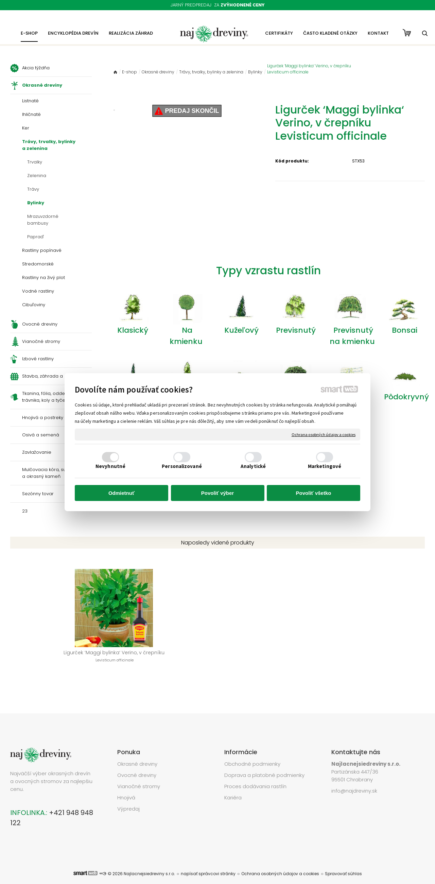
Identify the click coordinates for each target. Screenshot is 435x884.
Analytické (253, 466)
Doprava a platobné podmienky (264, 764)
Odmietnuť (121, 493)
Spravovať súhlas (343, 863)
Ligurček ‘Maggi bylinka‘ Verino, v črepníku (57, 659)
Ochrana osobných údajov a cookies (323, 434)
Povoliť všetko (313, 493)
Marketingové (324, 466)
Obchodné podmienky (252, 753)
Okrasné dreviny (137, 753)
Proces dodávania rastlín (256, 776)
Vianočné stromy (138, 776)
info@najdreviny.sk (354, 780)
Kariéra (233, 787)
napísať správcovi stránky (208, 863)
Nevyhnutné (110, 466)
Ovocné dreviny (136, 764)
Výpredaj (128, 798)
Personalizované (182, 466)
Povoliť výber (217, 493)
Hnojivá (126, 787)
